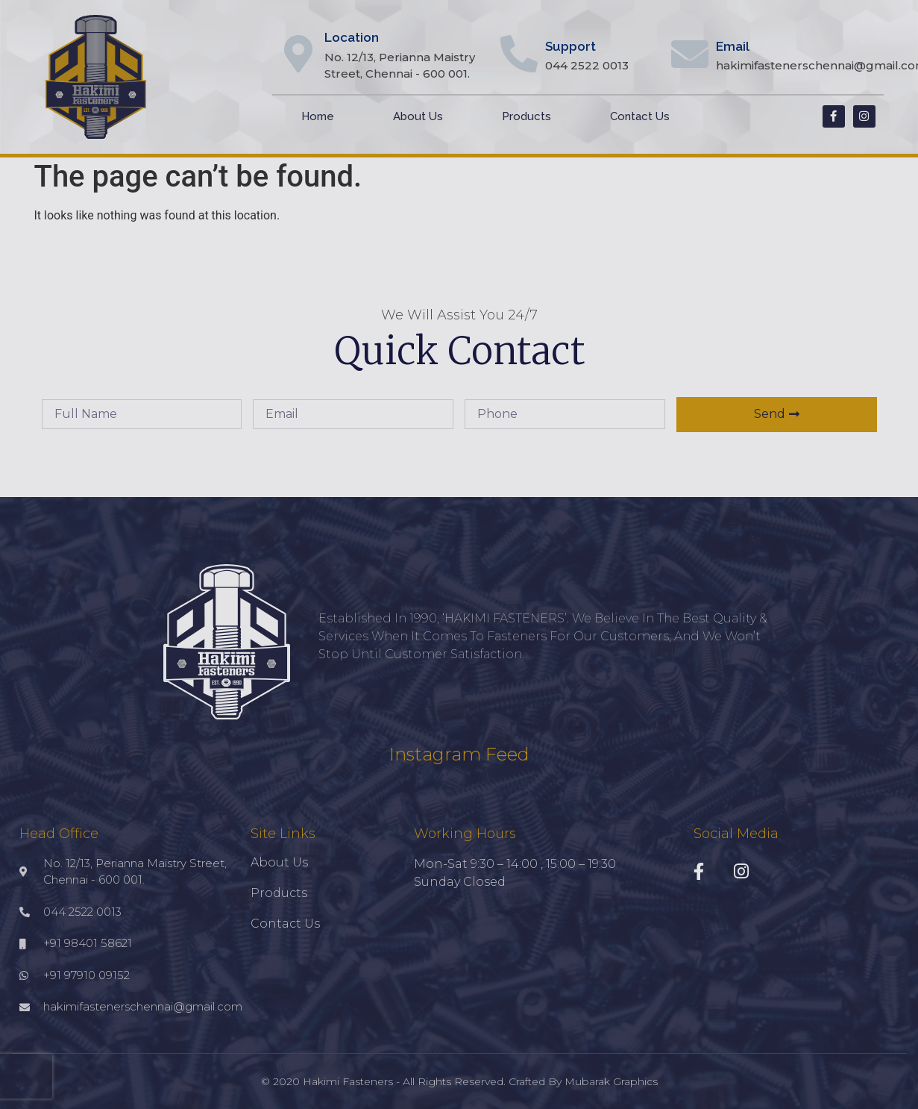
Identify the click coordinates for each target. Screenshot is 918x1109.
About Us (418, 116)
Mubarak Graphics (611, 1081)
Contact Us (640, 116)
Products (526, 116)
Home (317, 116)
